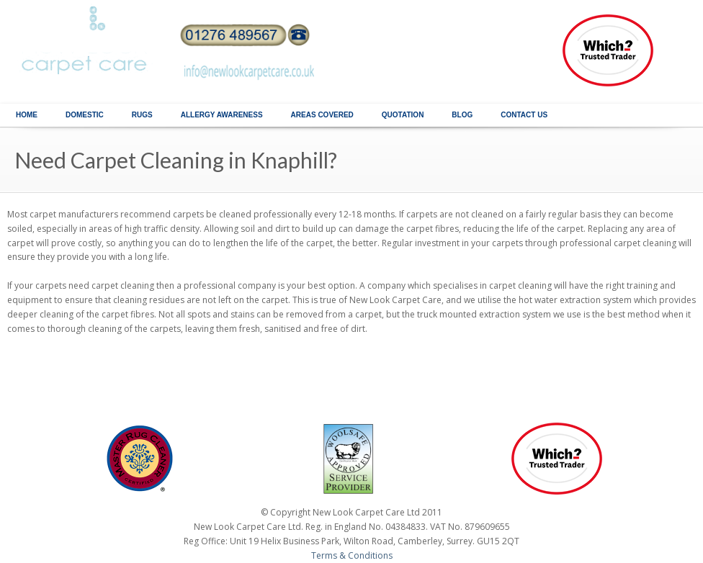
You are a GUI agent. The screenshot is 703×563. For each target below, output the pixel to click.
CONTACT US (524, 115)
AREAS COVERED (322, 115)
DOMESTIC (85, 115)
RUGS (142, 115)
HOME (26, 115)
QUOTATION (403, 115)
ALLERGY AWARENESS (222, 115)
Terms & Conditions (352, 555)
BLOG (462, 115)
